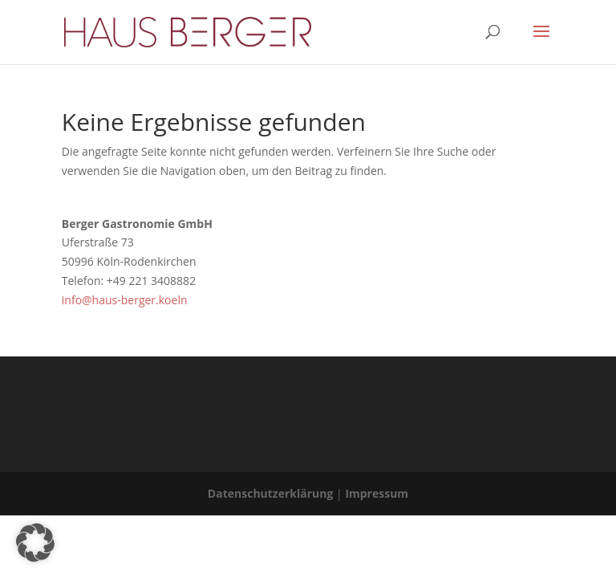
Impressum (376, 493)
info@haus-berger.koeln (125, 299)
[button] (35, 542)
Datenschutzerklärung (271, 493)
